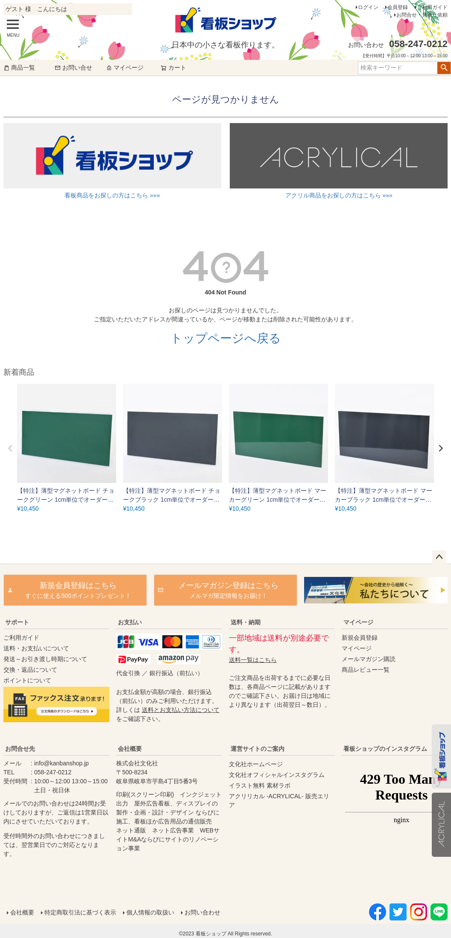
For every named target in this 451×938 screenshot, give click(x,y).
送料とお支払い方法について (181, 709)
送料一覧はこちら (253, 659)
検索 (444, 68)
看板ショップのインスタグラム (385, 748)
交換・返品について (30, 669)
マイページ (125, 67)
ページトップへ (439, 557)
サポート (17, 622)
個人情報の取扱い (150, 912)
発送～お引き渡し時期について (45, 659)
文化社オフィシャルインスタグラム (277, 774)
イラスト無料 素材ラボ (259, 785)
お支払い (130, 622)
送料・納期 (246, 622)
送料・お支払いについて (36, 648)
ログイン (368, 7)
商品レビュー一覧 (366, 669)
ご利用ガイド (432, 7)
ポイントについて (27, 680)
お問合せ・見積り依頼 (422, 15)
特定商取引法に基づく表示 (80, 912)
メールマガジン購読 (368, 659)
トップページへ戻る (225, 338)
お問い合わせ (202, 912)
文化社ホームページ (256, 764)
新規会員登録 (360, 637)
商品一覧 (19, 67)
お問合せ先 (20, 748)
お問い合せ (73, 67)
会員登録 (397, 7)
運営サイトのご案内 (257, 748)
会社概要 (130, 748)
